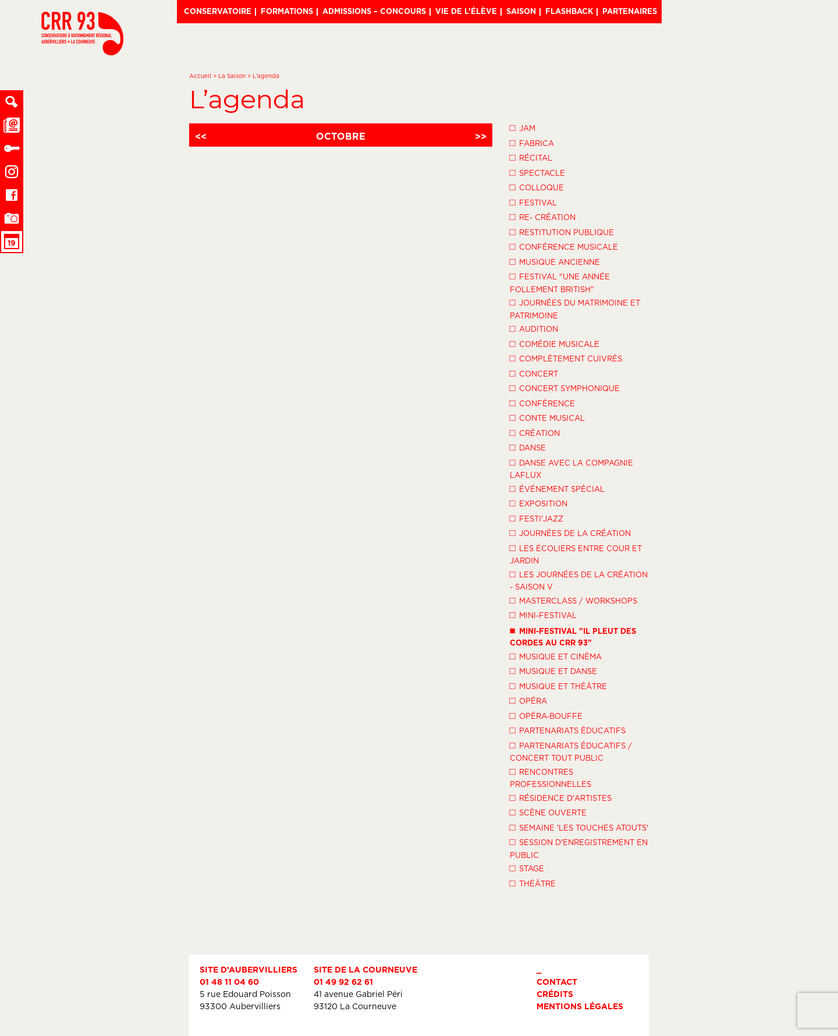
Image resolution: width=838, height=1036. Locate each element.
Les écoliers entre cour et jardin (576, 553)
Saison (521, 11)
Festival (533, 202)
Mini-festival (543, 614)
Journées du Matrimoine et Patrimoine (575, 308)
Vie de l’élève (466, 11)
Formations (287, 11)
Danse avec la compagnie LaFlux (571, 468)
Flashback (569, 11)
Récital (531, 157)
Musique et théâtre (558, 685)
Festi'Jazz (536, 518)
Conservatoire (217, 11)
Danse (528, 447)
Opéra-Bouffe (546, 715)
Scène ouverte (548, 812)
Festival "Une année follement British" (560, 282)
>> (481, 136)
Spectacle (537, 172)
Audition (534, 328)
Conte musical (547, 417)
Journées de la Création (570, 532)
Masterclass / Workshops (573, 600)
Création (535, 432)
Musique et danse (553, 670)
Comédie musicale (554, 343)
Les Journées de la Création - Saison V (579, 580)
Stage (527, 868)
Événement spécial (557, 488)
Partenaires (629, 11)
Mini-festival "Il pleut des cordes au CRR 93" (573, 636)
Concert (534, 373)
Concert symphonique (565, 387)
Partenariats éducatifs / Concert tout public (571, 751)
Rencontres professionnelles (550, 777)
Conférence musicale (564, 246)
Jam (522, 127)
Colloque (537, 187)
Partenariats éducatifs (568, 730)
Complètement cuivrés (566, 358)
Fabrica (532, 142)
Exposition (538, 503)
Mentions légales (580, 1006)
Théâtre (533, 883)
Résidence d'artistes (561, 797)
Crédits (555, 993)
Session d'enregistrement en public (579, 847)
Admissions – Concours (374, 11)
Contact (557, 981)
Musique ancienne (555, 261)
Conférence (542, 403)
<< (201, 136)
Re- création (543, 216)
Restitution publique (562, 231)
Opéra (528, 700)
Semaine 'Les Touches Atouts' (579, 827)
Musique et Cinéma (556, 656)
